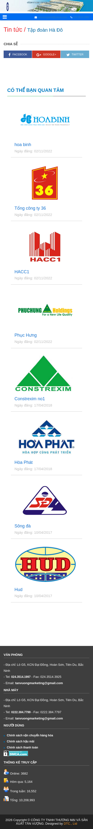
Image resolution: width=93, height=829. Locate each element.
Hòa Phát (23, 462)
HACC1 (21, 272)
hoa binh (22, 144)
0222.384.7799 (21, 712)
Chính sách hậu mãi (19, 741)
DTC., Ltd (70, 823)
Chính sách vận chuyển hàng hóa (28, 735)
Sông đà (22, 526)
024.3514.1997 (81, 17)
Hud (18, 589)
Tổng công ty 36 (30, 208)
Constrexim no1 (29, 399)
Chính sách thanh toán (21, 747)
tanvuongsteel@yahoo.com (52, 17)
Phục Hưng (25, 335)
